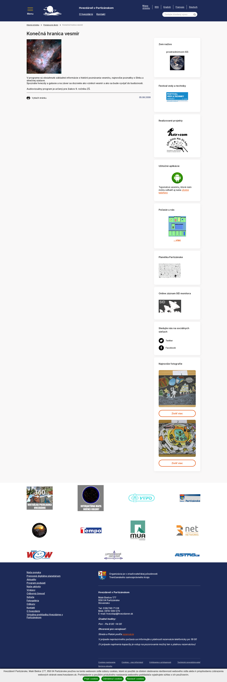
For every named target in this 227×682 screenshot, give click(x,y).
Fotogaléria (33, 600)
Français (180, 7)
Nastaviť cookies (135, 679)
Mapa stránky (146, 7)
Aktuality (31, 579)
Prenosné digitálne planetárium (44, 576)
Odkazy (31, 604)
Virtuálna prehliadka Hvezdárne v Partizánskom (45, 616)
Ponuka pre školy (50, 25)
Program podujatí (36, 582)
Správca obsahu (105, 666)
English (167, 7)
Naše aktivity (34, 586)
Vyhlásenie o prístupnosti (160, 662)
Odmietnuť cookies (112, 679)
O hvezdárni (86, 14)
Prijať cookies (91, 679)
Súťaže (30, 597)
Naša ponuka (34, 572)
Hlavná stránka (33, 25)
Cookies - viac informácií (132, 662)
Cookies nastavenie (106, 662)
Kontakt (100, 14)
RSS (157, 7)
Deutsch (193, 7)
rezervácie (128, 634)
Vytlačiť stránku (36, 98)
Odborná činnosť (36, 593)
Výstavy (31, 590)
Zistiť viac (177, 413)
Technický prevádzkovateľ (188, 662)
